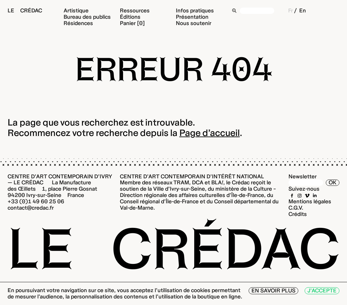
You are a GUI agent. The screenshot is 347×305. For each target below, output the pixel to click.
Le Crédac (25, 10)
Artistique (76, 10)
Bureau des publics (87, 17)
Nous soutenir (193, 23)
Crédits (297, 214)
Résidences (78, 23)
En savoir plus (273, 290)
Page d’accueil (209, 132)
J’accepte (322, 290)
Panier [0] (132, 23)
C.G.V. (295, 207)
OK (333, 182)
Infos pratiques (195, 10)
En (302, 10)
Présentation (192, 17)
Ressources (135, 10)
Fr (290, 10)
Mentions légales (309, 201)
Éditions (130, 17)
